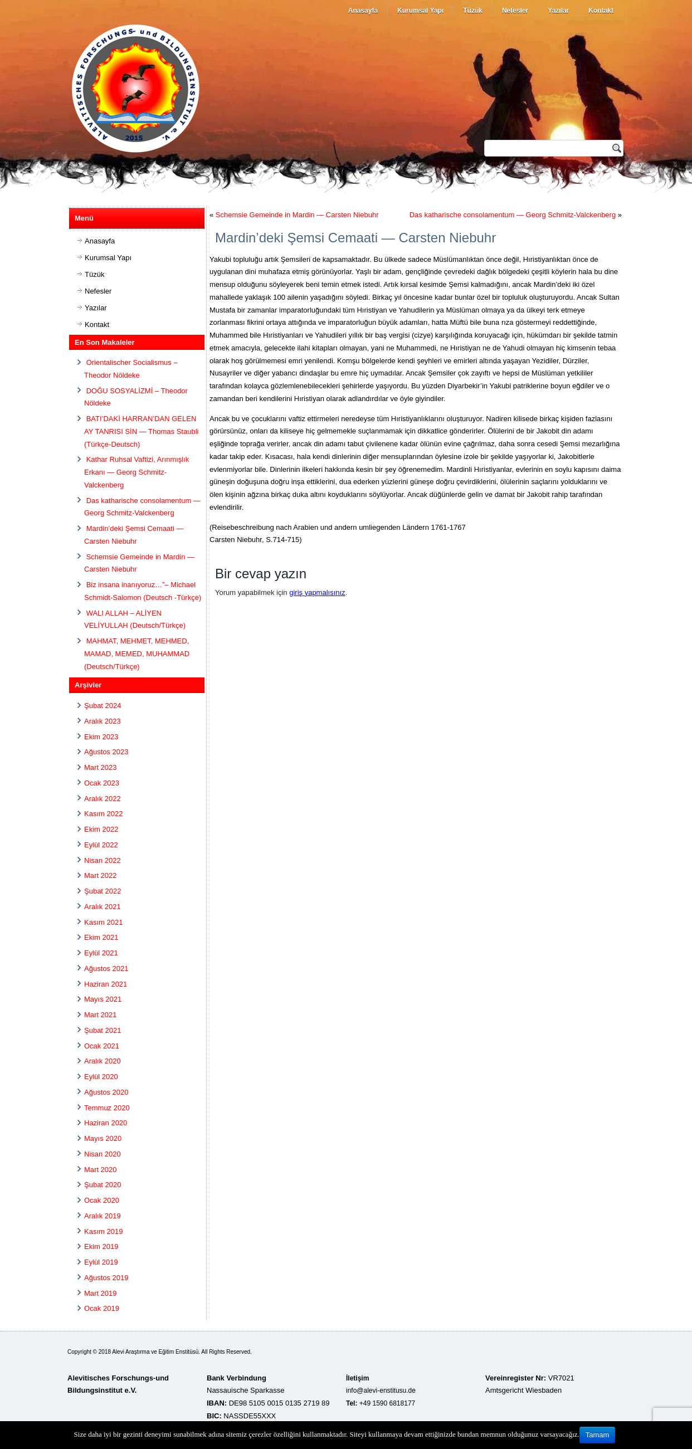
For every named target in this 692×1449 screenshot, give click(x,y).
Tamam (598, 1435)
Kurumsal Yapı (420, 10)
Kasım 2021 (103, 922)
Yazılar (558, 10)
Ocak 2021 (101, 1046)
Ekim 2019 (101, 1246)
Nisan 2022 (102, 860)
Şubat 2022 (102, 891)
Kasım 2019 (103, 1231)
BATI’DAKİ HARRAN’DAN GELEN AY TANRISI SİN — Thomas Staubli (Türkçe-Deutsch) (141, 431)
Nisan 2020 (102, 1154)
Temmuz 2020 (107, 1108)
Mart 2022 (100, 875)
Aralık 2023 (102, 721)
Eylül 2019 (101, 1262)
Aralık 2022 (102, 798)
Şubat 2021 (102, 1030)
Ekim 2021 (101, 937)
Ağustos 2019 (106, 1278)
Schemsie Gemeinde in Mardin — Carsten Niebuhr (297, 215)
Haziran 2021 (105, 984)
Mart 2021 (100, 1015)
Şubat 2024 (102, 705)
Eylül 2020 (101, 1076)
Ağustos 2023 (106, 752)
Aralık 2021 (102, 906)
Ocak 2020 (101, 1200)
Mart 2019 (100, 1293)
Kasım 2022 (103, 813)
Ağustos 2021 (106, 968)
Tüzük (473, 10)
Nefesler (515, 10)
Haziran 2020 (105, 1123)
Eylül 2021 (101, 953)
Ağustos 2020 (106, 1092)
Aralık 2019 (102, 1216)
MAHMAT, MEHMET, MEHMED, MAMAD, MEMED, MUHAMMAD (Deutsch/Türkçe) (136, 654)
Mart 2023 (100, 767)
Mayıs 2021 (102, 999)
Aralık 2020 (102, 1061)
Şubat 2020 (102, 1184)
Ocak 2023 (101, 783)
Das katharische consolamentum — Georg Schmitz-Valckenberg (513, 215)
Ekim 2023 (101, 737)
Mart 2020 (100, 1169)
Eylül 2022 (101, 845)
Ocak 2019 (101, 1308)
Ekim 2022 (101, 829)
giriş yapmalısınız (317, 592)
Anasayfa (363, 10)
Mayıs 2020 (102, 1138)
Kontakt (600, 10)
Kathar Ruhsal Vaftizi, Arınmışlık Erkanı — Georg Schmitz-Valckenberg (136, 472)
